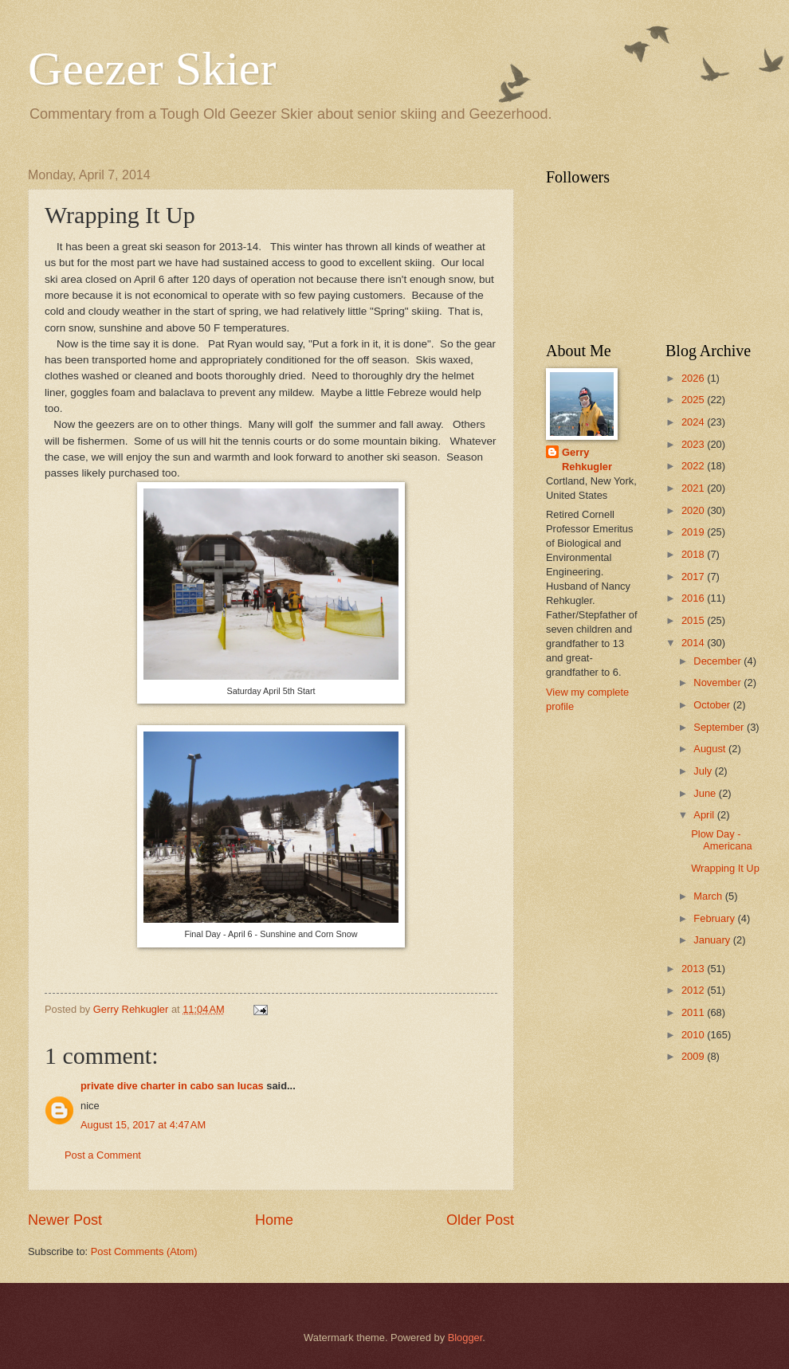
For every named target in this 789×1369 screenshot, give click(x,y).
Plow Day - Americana (721, 840)
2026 (694, 378)
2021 (694, 488)
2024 (694, 422)
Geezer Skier (152, 68)
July (703, 771)
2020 (694, 510)
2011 (694, 1012)
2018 (694, 554)
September (720, 727)
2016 (694, 598)
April (704, 815)
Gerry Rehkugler (587, 459)
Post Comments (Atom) (144, 1251)
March (708, 896)
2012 (694, 990)
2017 (694, 577)
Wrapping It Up (725, 868)
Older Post (480, 1220)
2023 (694, 444)
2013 (694, 969)
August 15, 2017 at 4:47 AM (143, 1125)
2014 (694, 643)
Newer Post (65, 1220)
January (712, 940)
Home (274, 1220)
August (710, 749)
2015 (694, 620)
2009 (694, 1056)
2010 (694, 1035)
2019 (694, 532)
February (715, 918)
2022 (694, 466)
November (718, 682)
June (706, 793)
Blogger (465, 1338)
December (718, 661)
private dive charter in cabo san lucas (172, 1086)
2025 (694, 400)
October (712, 705)
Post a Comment (103, 1155)
